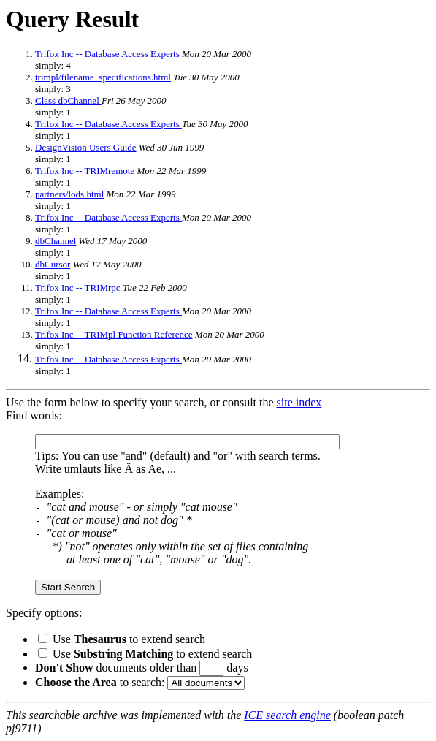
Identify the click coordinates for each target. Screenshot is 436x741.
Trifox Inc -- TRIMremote (86, 170)
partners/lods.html (69, 194)
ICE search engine (287, 715)
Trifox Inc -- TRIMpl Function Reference (114, 334)
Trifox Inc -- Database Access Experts (108, 53)
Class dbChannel (68, 100)
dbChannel (55, 240)
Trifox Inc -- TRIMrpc (79, 287)
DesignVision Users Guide (86, 147)
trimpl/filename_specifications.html (103, 77)
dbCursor (52, 264)
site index (299, 402)
